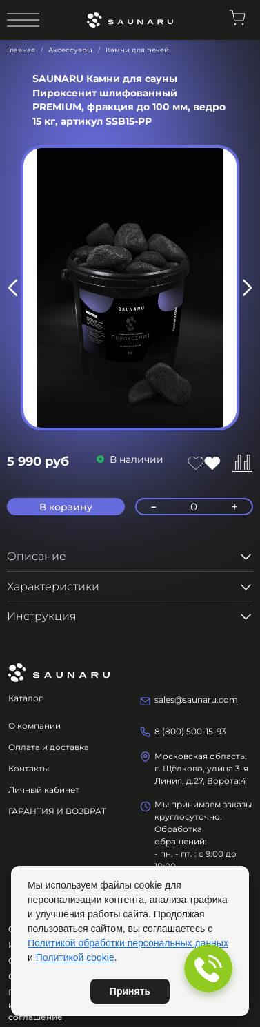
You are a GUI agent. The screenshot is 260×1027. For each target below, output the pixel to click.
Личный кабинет (43, 790)
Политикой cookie (75, 957)
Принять (130, 991)
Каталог (25, 698)
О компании (34, 725)
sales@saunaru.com (196, 699)
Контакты (28, 768)
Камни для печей (137, 49)
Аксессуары (70, 49)
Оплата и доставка (48, 747)
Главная (21, 49)
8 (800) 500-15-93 (190, 731)
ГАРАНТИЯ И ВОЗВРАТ (57, 811)
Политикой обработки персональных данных (128, 942)
